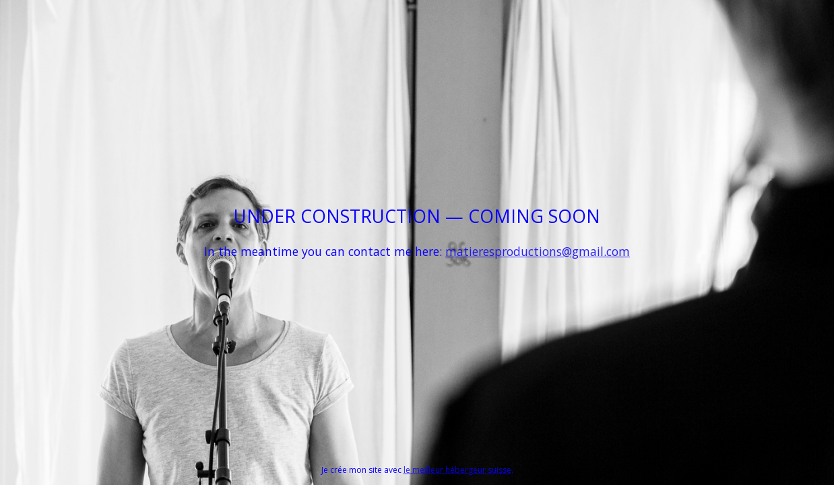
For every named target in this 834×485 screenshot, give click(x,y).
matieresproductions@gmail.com (537, 251)
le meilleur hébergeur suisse (457, 470)
